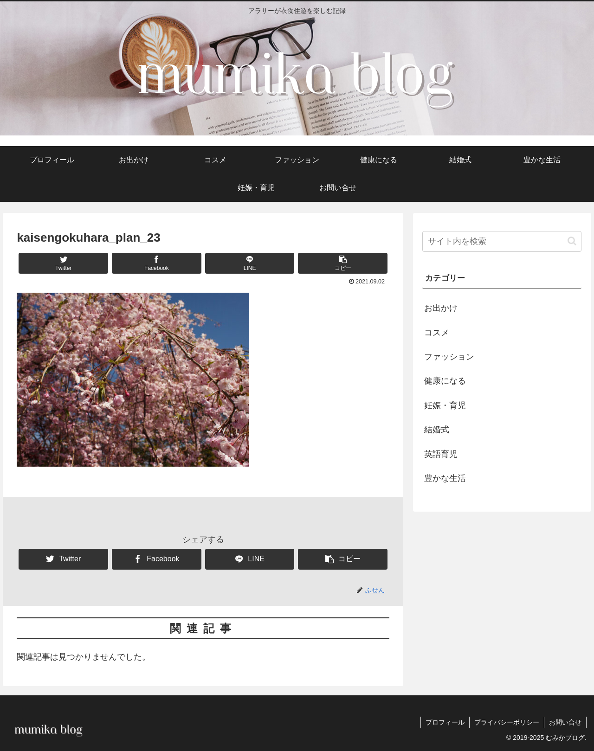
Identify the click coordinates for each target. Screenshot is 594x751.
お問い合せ (565, 722)
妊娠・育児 (445, 405)
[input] (502, 241)
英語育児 (441, 454)
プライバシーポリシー (506, 722)
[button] (342, 263)
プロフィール (445, 722)
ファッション (449, 356)
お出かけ (441, 308)
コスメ (436, 332)
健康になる (445, 380)
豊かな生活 (445, 478)
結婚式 (436, 429)
